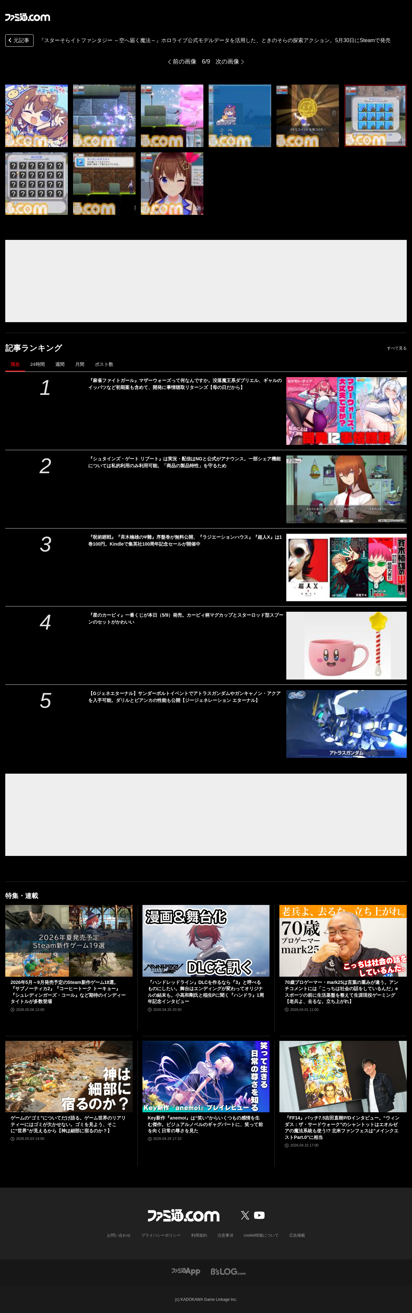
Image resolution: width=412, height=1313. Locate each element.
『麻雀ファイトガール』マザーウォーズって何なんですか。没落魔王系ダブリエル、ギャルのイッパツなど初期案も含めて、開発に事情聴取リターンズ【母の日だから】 (185, 384)
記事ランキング (33, 348)
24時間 (37, 364)
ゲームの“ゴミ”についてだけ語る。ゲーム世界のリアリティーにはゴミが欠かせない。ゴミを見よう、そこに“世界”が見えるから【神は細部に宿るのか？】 (68, 1124)
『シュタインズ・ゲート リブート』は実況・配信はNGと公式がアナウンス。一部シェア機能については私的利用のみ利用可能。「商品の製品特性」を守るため (184, 462)
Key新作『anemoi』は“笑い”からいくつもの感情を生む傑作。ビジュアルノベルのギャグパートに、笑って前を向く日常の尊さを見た (205, 1124)
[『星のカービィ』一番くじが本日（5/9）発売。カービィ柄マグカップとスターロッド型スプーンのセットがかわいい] (346, 646)
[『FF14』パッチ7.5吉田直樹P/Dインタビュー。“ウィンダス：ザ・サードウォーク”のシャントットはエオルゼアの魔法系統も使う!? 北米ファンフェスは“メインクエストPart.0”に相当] (343, 1076)
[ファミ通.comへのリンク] (27, 17)
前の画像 (184, 61)
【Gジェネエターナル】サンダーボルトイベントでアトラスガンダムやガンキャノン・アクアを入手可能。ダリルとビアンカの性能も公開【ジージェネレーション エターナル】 (184, 697)
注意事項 (225, 1235)
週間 (59, 364)
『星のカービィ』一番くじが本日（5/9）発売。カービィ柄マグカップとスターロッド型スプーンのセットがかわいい (185, 618)
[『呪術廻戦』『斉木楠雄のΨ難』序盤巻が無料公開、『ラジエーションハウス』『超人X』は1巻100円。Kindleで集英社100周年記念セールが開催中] (346, 568)
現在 (15, 364)
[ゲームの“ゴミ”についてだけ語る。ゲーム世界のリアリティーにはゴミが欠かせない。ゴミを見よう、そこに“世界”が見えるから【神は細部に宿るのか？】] (69, 1076)
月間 (79, 364)
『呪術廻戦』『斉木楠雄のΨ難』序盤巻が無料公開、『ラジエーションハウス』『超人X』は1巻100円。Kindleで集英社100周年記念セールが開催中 (185, 540)
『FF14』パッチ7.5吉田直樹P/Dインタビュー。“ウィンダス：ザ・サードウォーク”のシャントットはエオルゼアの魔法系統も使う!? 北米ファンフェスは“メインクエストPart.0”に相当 (342, 1127)
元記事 (18, 41)
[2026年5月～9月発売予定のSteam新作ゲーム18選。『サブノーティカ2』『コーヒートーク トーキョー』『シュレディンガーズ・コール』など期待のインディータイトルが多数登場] (69, 940)
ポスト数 (104, 364)
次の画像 (227, 61)
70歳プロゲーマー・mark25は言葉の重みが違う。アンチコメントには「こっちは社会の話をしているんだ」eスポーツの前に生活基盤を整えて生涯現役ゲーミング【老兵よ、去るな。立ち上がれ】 (341, 992)
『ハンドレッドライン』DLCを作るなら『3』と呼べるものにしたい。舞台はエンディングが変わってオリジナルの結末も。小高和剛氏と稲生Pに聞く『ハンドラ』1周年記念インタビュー (206, 992)
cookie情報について (261, 1235)
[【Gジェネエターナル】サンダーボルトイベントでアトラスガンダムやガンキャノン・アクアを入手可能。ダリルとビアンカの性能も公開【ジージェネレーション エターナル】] (346, 724)
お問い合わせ (119, 1235)
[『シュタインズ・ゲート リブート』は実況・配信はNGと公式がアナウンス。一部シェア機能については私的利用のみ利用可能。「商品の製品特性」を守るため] (346, 489)
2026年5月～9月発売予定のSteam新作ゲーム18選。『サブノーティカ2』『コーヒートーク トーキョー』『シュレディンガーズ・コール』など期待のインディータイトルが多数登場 (68, 992)
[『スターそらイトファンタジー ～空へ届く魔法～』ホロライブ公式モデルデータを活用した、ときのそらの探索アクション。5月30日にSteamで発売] (36, 116)
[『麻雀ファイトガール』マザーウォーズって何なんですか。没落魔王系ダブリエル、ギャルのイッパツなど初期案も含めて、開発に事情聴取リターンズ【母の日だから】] (346, 411)
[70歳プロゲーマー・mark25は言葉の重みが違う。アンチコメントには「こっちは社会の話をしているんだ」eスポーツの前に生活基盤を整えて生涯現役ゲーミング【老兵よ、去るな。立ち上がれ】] (343, 940)
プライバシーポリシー (161, 1235)
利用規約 (199, 1235)
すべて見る (397, 348)
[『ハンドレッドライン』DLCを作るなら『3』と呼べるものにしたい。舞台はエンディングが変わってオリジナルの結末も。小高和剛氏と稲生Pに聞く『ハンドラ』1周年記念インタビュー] (206, 941)
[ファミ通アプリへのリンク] (186, 1271)
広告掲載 (297, 1235)
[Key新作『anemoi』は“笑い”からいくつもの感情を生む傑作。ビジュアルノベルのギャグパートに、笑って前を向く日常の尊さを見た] (206, 1077)
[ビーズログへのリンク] (228, 1271)
